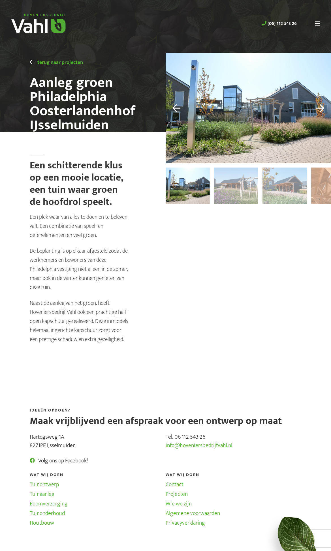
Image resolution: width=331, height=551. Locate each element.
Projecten (177, 494)
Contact (174, 484)
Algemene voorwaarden (193, 513)
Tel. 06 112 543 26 (185, 437)
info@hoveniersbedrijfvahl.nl (199, 445)
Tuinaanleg (42, 494)
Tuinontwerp (44, 484)
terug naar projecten (56, 63)
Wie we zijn (179, 504)
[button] (173, 108)
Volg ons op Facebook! (59, 461)
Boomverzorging (49, 504)
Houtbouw (42, 523)
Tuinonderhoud (47, 513)
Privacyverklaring (185, 523)
